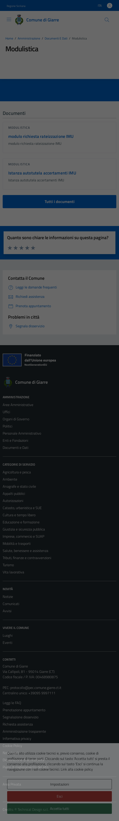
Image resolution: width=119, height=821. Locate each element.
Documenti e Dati (15, 447)
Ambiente (10, 479)
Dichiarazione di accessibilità (23, 760)
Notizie (8, 596)
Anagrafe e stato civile (19, 486)
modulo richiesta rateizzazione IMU (41, 136)
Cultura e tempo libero (19, 515)
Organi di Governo (16, 419)
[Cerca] (107, 20)
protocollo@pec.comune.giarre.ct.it (35, 687)
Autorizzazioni (13, 500)
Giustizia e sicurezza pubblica (24, 529)
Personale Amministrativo (22, 433)
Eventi (7, 642)
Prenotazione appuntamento (24, 710)
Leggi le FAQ (12, 702)
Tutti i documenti (60, 202)
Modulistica (19, 127)
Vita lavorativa (13, 572)
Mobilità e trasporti (17, 543)
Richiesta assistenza (18, 724)
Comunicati (11, 603)
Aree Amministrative (18, 404)
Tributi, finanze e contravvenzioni (27, 557)
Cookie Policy (12, 745)
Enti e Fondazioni (15, 440)
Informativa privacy (17, 738)
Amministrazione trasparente (24, 731)
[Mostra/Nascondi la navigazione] (9, 19)
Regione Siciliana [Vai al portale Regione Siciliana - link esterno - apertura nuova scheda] (16, 6)
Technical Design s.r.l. (33, 809)
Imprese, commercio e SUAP (23, 536)
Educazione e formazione (21, 522)
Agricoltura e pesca (17, 472)
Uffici (6, 412)
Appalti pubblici (14, 493)
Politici (7, 426)
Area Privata (12, 784)
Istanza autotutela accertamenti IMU (42, 173)
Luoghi (8, 635)
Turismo (8, 565)
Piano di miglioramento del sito (25, 767)
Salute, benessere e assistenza (25, 550)
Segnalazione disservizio (20, 717)
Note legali (11, 752)
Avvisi (7, 611)
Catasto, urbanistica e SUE (22, 507)
